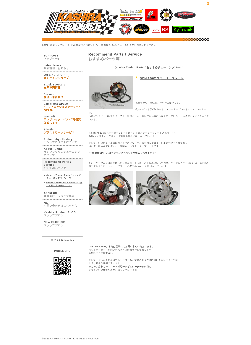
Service (53, 96)
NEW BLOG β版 (54, 224)
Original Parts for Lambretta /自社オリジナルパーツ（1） (64, 184)
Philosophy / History (60, 141)
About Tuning (62, 152)
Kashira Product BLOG (60, 214)
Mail (60, 204)
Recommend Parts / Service (57, 164)
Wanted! (62, 119)
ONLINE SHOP (97, 246)
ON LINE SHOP (56, 76)
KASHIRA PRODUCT (62, 338)
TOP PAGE (52, 57)
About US (59, 194)
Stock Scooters (54, 86)
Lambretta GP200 (62, 107)
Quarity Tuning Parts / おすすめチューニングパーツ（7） (63, 176)
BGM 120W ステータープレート (162, 78)
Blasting (59, 131)
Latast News (56, 67)
